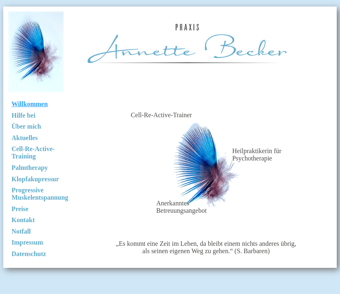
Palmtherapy (29, 167)
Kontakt (23, 219)
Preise (19, 208)
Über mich (26, 126)
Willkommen (29, 103)
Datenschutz (28, 253)
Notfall (21, 231)
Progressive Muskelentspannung (39, 194)
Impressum (27, 242)
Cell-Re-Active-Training (33, 152)
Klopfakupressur (35, 179)
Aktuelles (24, 137)
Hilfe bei (23, 115)
